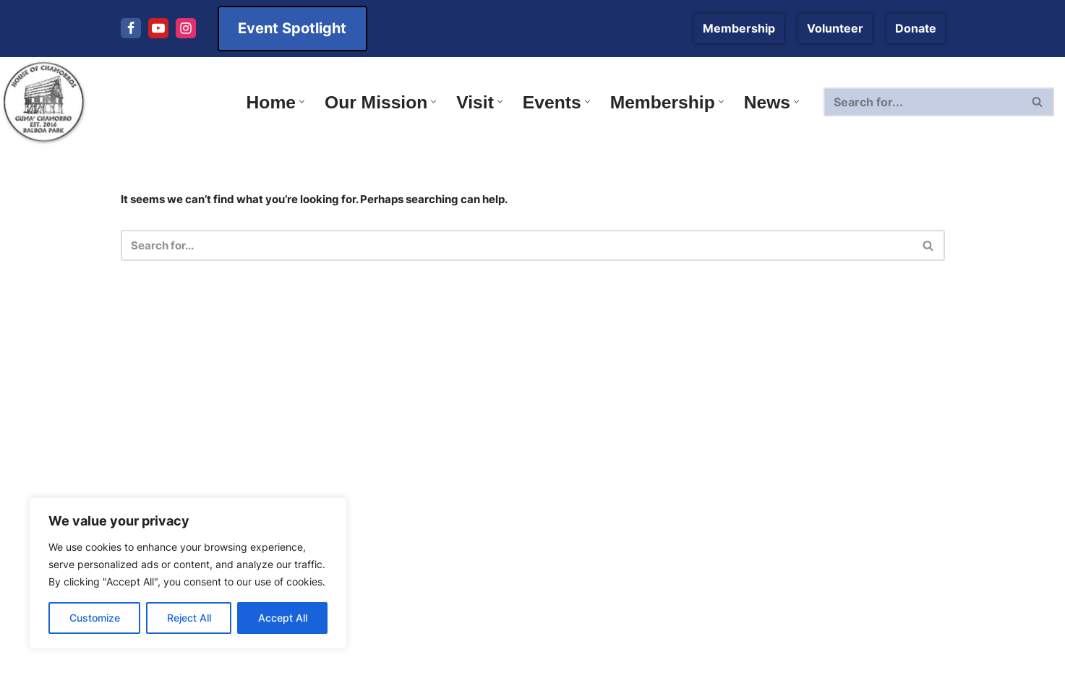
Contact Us (575, 329)
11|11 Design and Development (846, 660)
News (293, 397)
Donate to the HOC (597, 383)
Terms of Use (582, 436)
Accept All (282, 618)
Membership (739, 28)
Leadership (309, 451)
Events (296, 371)
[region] (188, 573)
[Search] (923, 101)
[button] (288, 101)
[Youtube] (158, 28)
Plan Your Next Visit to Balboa (360, 424)
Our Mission (578, 356)
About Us (570, 410)
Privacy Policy (582, 463)
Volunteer (835, 28)
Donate (915, 28)
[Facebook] (131, 28)
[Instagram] (186, 28)
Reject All (189, 618)
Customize (94, 618)
